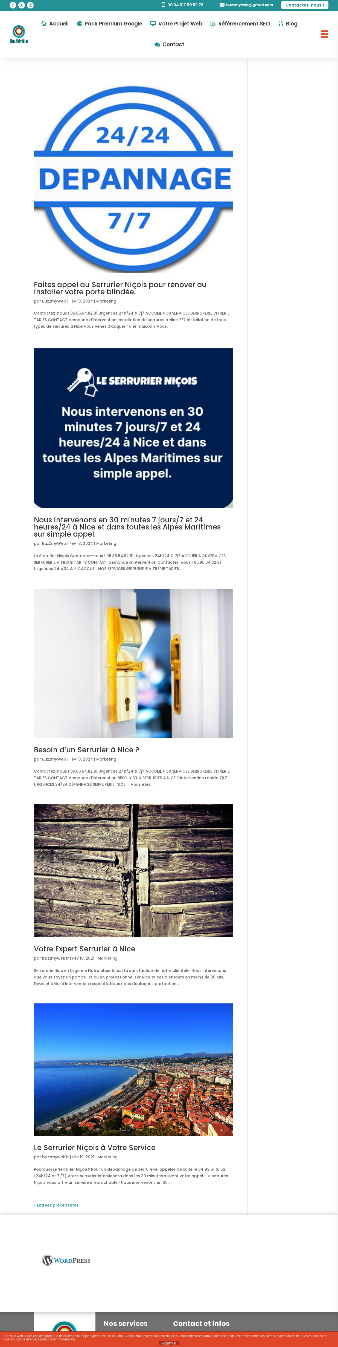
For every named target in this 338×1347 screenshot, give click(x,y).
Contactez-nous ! (304, 5)
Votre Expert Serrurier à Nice (84, 949)
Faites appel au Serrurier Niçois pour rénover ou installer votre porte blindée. (120, 288)
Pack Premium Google (113, 23)
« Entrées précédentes (56, 1205)
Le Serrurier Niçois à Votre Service (95, 1148)
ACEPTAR (169, 1343)
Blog (292, 23)
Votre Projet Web (180, 23)
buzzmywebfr (55, 958)
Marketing (106, 301)
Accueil (59, 23)
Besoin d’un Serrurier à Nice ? (86, 750)
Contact (173, 44)
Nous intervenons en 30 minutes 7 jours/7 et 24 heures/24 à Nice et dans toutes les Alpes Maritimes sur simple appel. (127, 527)
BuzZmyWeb (54, 301)
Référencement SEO (244, 23)
